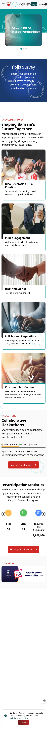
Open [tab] (23, 444)
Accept (23, 722)
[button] (21, 49)
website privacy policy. (19, 718)
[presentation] (3, 514)
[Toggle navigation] (3, 4)
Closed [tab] (34, 444)
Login (34, 4)
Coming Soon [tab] (10, 444)
